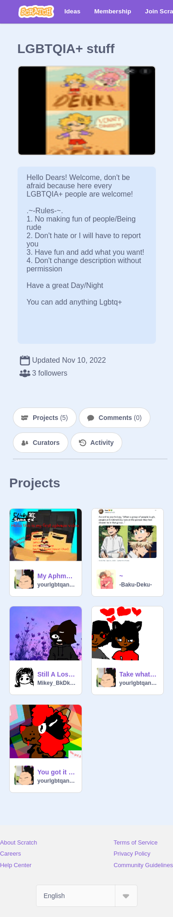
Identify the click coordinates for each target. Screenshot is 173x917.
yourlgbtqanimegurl (56, 584)
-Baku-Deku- (135, 584)
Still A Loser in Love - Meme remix (56, 674)
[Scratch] (36, 11)
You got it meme (56, 772)
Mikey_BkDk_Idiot (56, 683)
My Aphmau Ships (56, 576)
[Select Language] (86, 896)
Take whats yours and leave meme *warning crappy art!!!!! (138, 674)
